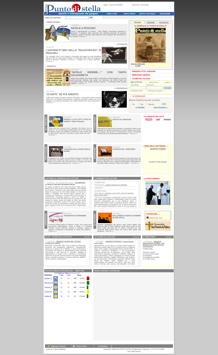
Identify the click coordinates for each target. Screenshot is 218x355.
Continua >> (83, 36)
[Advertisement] (65, 323)
